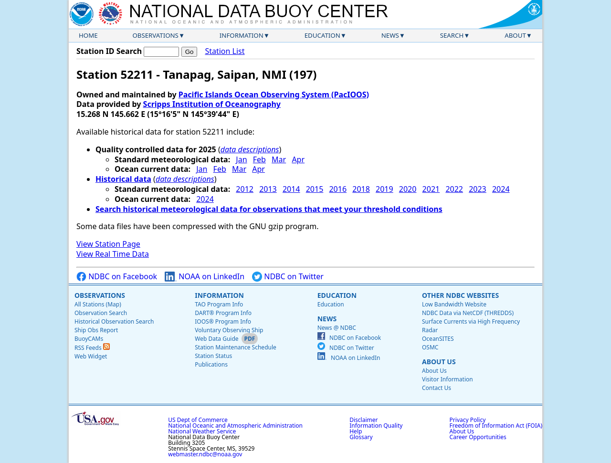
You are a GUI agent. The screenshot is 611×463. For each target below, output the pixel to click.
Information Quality (375, 425)
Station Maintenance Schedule (235, 347)
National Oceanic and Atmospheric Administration (235, 425)
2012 (244, 189)
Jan (241, 159)
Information (241, 35)
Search (452, 35)
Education (322, 35)
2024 (501, 189)
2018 (361, 189)
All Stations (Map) (97, 304)
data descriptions (250, 149)
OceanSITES (438, 339)
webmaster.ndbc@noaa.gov (205, 454)
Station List (224, 51)
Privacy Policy (468, 420)
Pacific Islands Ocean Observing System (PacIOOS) (274, 94)
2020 (408, 189)
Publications (211, 364)
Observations (155, 35)
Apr (298, 159)
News (390, 35)
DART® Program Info (223, 313)
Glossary (360, 437)
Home (88, 35)
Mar (279, 159)
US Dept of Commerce (198, 420)
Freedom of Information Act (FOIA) (496, 425)
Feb (259, 159)
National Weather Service (202, 431)
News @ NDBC (336, 328)
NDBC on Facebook (116, 277)
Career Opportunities (478, 437)
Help (355, 431)
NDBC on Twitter (288, 277)
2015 (315, 189)
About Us (439, 361)
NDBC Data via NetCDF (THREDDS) (468, 313)
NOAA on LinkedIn (204, 277)
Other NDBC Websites (460, 295)
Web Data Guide (216, 339)
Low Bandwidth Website (454, 304)
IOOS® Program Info (223, 321)
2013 (268, 189)
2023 (477, 189)
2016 (338, 189)
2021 (431, 189)
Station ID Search (109, 51)
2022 (454, 189)
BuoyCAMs (88, 339)
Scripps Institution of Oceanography (212, 104)
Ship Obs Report (96, 330)
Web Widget (90, 356)
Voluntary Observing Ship (229, 330)
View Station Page (108, 244)
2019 (384, 189)
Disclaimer (363, 420)
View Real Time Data (112, 254)
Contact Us (436, 388)
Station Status (213, 356)
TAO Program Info (219, 304)
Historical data (123, 179)
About (515, 35)
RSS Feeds (92, 348)
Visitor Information (447, 379)
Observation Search (100, 313)
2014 (291, 189)
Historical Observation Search (114, 321)
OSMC (430, 347)
